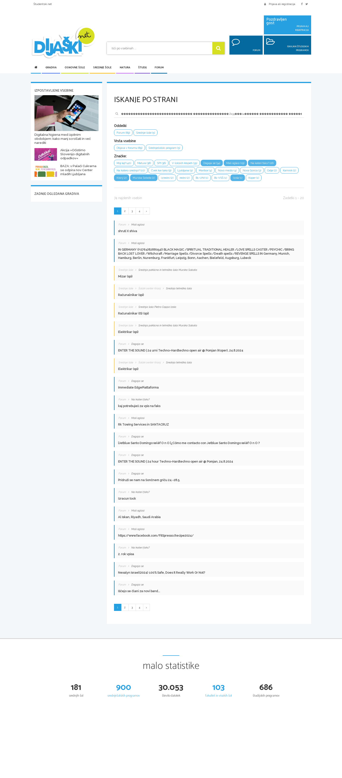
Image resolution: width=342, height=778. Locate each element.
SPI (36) (165, 164)
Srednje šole (102, 68)
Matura (125, 68)
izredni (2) (191, 180)
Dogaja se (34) (219, 164)
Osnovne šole (75, 68)
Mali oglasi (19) (245, 164)
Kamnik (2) (124, 180)
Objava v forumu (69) (131, 148)
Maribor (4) (213, 172)
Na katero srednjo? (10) (132, 172)
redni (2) (209, 180)
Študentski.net (42, 4)
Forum (159, 68)
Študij (142, 68)
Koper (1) (284, 180)
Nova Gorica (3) (262, 172)
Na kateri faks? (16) (274, 164)
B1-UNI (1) (228, 180)
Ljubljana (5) (191, 172)
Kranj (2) (142, 180)
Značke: (120, 157)
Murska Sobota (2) (166, 180)
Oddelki (120, 126)
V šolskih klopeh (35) (190, 164)
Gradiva (51, 68)
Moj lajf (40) (124, 164)
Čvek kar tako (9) (165, 172)
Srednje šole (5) (148, 133)
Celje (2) (284, 172)
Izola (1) (266, 180)
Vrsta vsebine (125, 141)
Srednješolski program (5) (168, 148)
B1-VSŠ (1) (248, 180)
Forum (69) (124, 133)
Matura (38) (146, 164)
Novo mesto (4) (236, 172)
